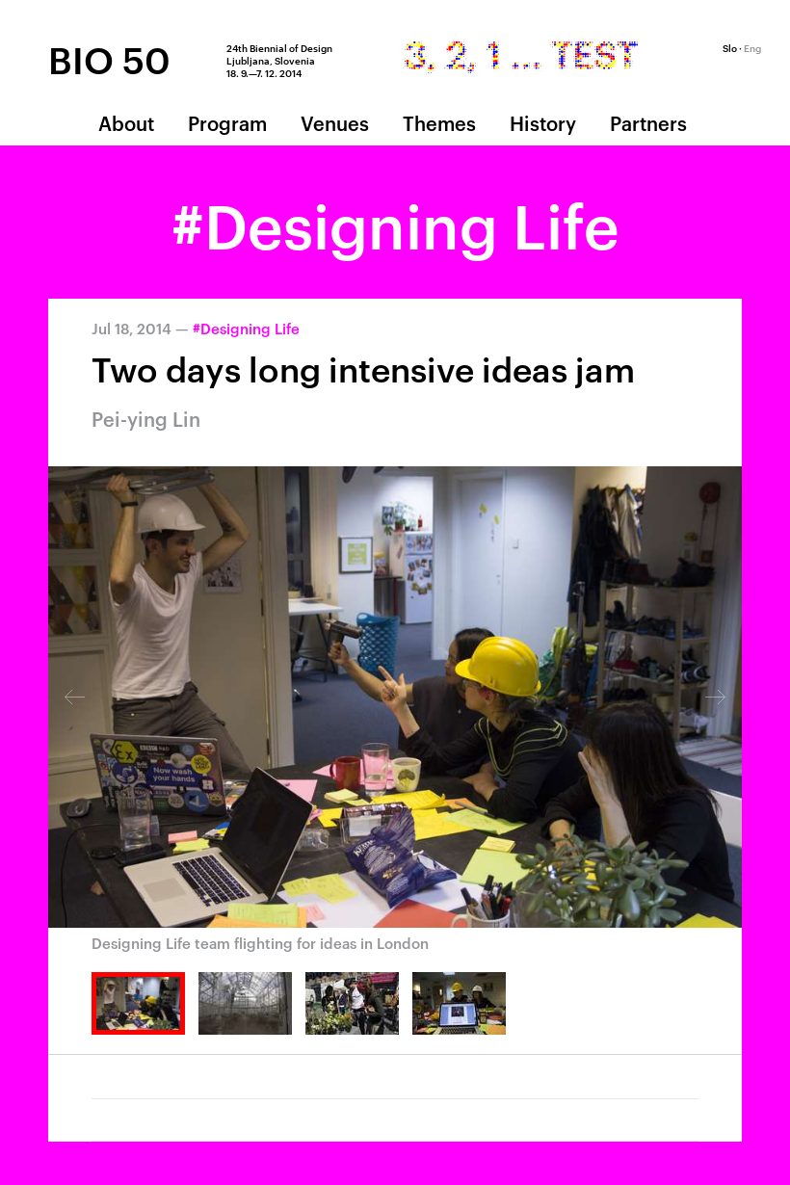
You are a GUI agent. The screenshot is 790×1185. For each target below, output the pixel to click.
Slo (730, 47)
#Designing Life (246, 328)
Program (227, 122)
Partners (648, 122)
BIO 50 (109, 58)
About (126, 122)
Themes (439, 122)
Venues (335, 122)
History (543, 122)
